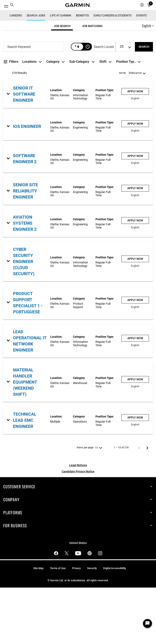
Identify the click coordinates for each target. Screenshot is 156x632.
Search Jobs (36, 59)
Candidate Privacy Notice (78, 515)
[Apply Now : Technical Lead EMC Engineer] (135, 462)
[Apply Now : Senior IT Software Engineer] (135, 136)
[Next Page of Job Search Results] (147, 492)
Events (141, 59)
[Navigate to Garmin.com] (78, 5)
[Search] (144, 91)
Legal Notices (78, 509)
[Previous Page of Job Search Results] (139, 492)
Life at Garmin (60, 59)
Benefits (82, 59)
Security (92, 612)
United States (78, 587)
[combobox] (33, 91)
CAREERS (16, 59)
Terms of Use (58, 612)
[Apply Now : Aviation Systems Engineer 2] (135, 265)
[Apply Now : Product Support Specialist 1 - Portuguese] (135, 344)
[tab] (62, 70)
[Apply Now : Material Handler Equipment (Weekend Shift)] (135, 423)
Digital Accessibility (114, 612)
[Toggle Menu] (4, 5)
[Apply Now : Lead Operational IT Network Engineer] (135, 382)
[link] (78, 138)
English (148, 69)
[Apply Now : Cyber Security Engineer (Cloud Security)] (135, 303)
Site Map (38, 612)
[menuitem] (12, 5)
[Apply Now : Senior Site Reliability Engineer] (135, 232)
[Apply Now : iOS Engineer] (135, 168)
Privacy (76, 612)
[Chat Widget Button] (147, 623)
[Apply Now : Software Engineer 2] (135, 200)
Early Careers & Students (112, 59)
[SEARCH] (144, 91)
